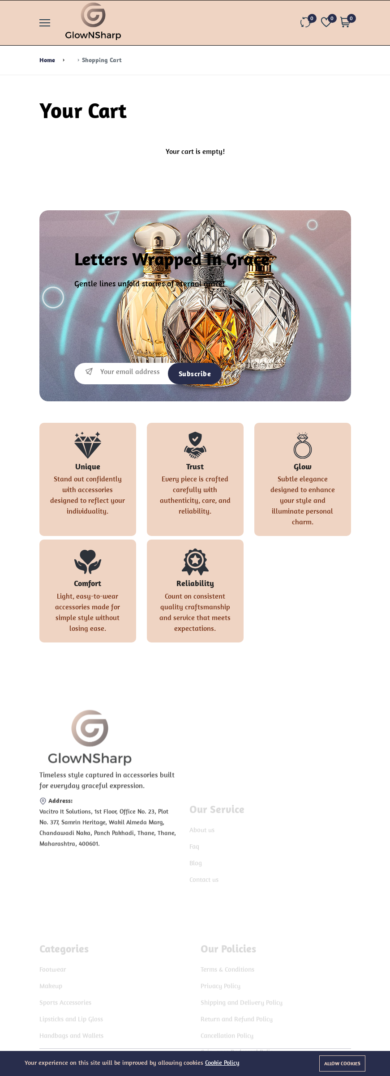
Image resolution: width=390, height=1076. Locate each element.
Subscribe (195, 373)
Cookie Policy (222, 1063)
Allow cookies (342, 1063)
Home (47, 60)
